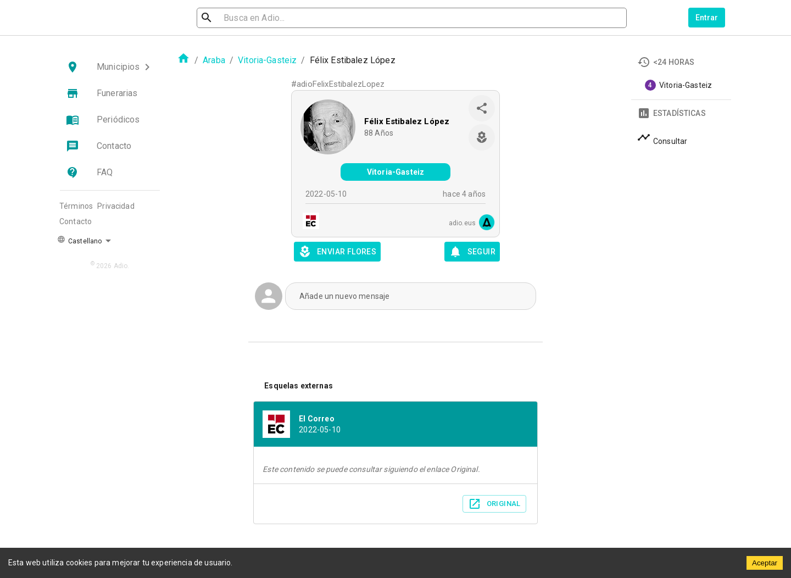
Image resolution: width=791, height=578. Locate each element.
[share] (482, 108)
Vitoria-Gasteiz (267, 60)
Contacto (75, 221)
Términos (76, 206)
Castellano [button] (79, 240)
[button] (110, 67)
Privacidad (116, 206)
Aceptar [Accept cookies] (764, 563)
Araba (214, 60)
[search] (256, 17)
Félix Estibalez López (406, 121)
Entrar (706, 17)
